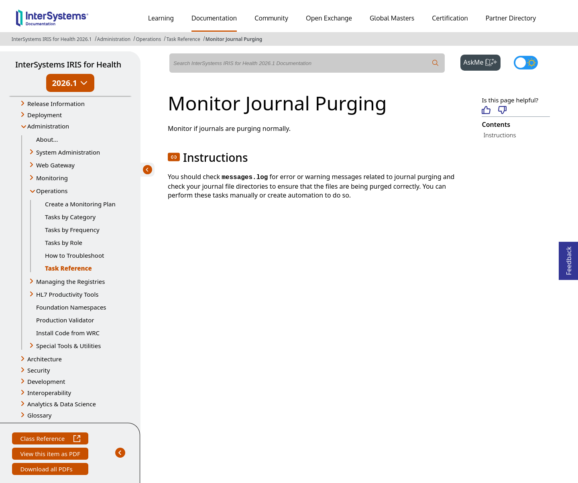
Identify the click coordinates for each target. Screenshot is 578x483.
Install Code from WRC (68, 333)
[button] (174, 157)
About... (47, 139)
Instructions (499, 135)
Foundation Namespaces (71, 307)
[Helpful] (486, 110)
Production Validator (65, 320)
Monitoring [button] (52, 178)
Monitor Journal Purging (234, 39)
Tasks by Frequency (72, 230)
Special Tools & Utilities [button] (68, 346)
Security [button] (38, 370)
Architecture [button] (44, 359)
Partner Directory (511, 18)
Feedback (568, 258)
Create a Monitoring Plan (80, 204)
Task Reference (183, 39)
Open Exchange (329, 18)
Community (271, 18)
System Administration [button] (68, 152)
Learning (161, 18)
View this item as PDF (50, 455)
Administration (114, 39)
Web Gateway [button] (55, 165)
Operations (148, 39)
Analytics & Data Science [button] (61, 404)
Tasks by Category (70, 217)
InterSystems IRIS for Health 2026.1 (52, 39)
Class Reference (50, 439)
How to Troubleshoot (74, 255)
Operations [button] (52, 191)
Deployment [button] (44, 115)
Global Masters (392, 18)
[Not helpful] (502, 110)
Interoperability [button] (49, 393)
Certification (450, 18)
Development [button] (46, 381)
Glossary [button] (39, 415)
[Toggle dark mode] (526, 62)
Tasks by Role (63, 242)
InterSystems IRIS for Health (68, 64)
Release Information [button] (56, 104)
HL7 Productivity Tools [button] (67, 294)
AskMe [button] (482, 61)
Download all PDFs (47, 470)
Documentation (214, 18)
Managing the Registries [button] (70, 281)
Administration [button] (48, 126)
